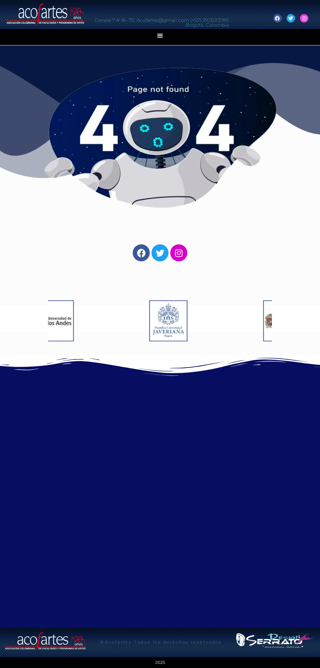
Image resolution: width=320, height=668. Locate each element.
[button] (160, 35)
